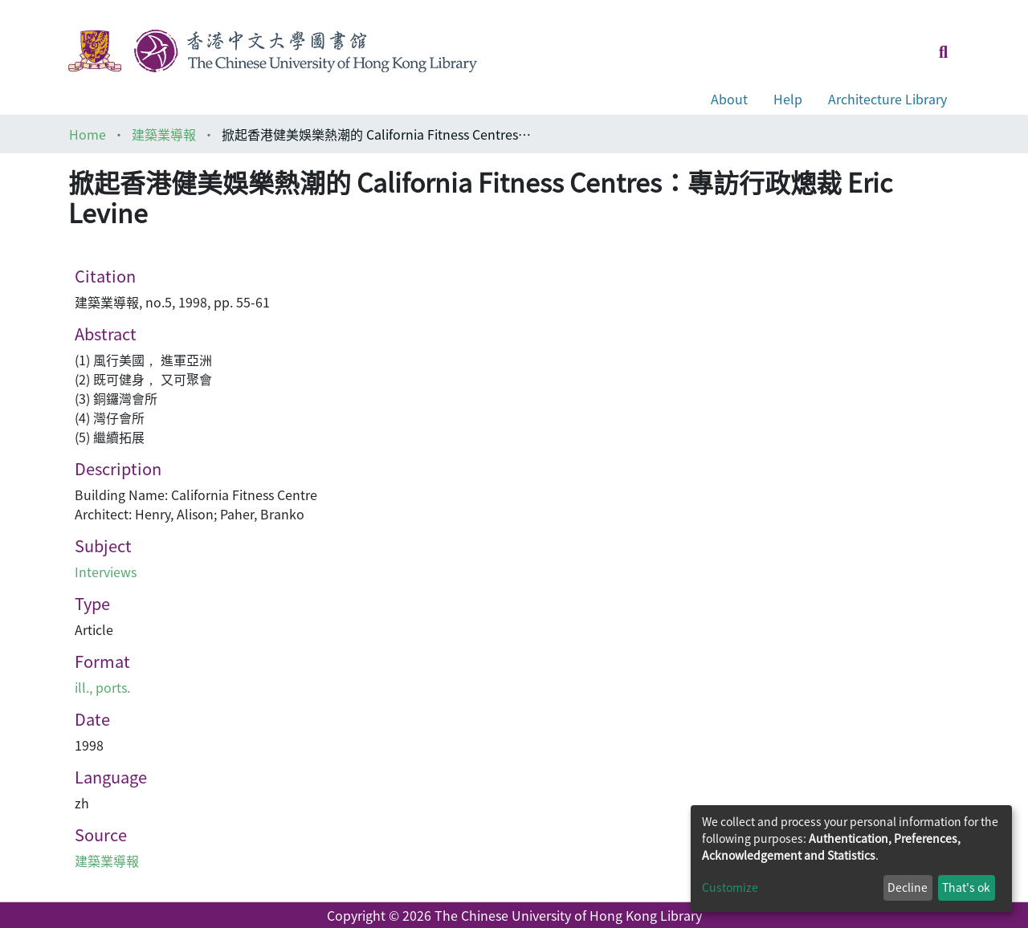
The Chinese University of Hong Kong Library (568, 915)
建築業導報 (164, 134)
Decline (907, 887)
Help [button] (787, 98)
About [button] (729, 98)
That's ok (966, 887)
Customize (730, 887)
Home (87, 134)
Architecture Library (887, 98)
